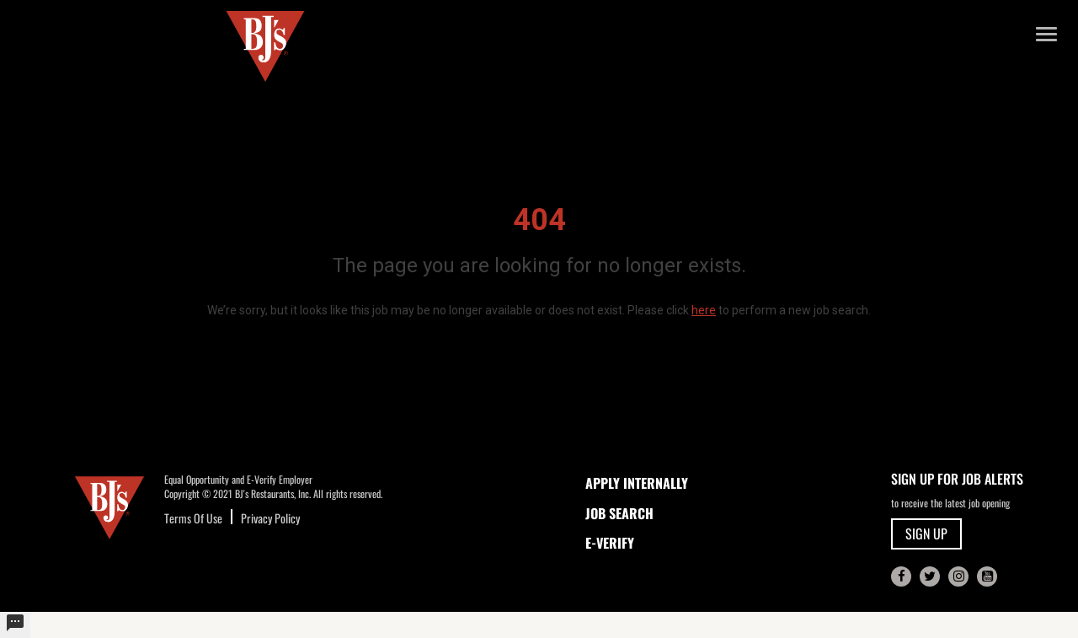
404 (539, 220)
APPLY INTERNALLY (636, 483)
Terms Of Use (193, 518)
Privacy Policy (270, 518)
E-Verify (609, 543)
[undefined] (15, 625)
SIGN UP (926, 533)
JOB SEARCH (619, 513)
